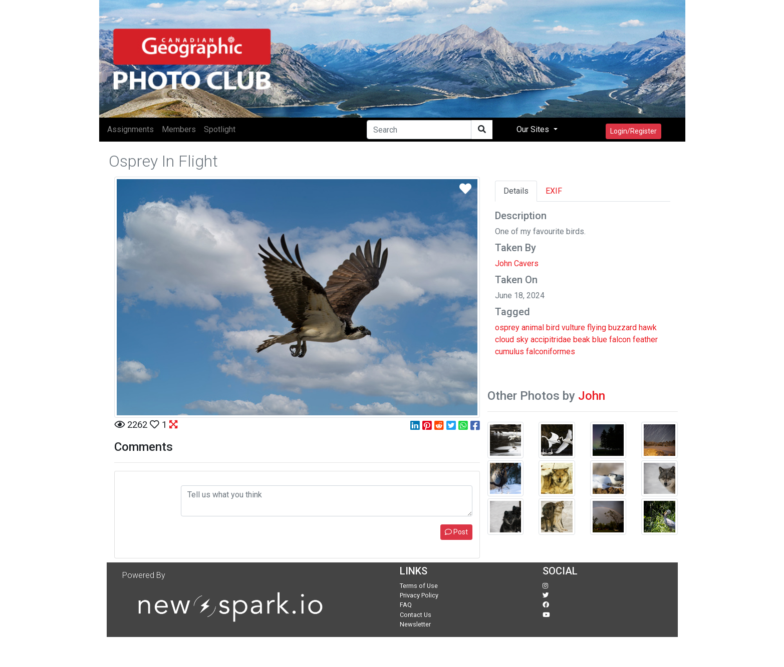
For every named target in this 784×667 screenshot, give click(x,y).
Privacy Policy (419, 595)
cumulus (509, 351)
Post (456, 532)
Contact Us (415, 614)
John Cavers (517, 263)
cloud (504, 339)
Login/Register (633, 131)
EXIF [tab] (554, 191)
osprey (507, 327)
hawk (648, 327)
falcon (620, 339)
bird (553, 327)
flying (596, 327)
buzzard (622, 327)
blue (599, 339)
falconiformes (550, 351)
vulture (573, 327)
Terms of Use (419, 585)
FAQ (406, 604)
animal (532, 327)
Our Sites (533, 129)
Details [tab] (516, 191)
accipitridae (551, 339)
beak (581, 339)
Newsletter (415, 624)
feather (645, 339)
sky (522, 339)
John (591, 396)
